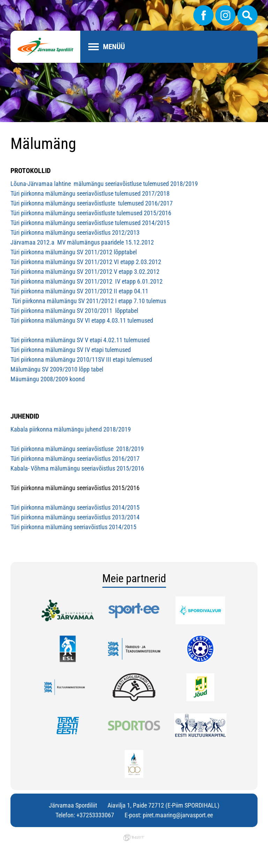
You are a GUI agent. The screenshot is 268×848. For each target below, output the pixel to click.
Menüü (114, 47)
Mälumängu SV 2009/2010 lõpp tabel (56, 369)
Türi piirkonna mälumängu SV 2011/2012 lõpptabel (73, 252)
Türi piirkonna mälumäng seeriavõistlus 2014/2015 (73, 527)
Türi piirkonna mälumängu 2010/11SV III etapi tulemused (81, 359)
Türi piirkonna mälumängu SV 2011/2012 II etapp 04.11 (79, 291)
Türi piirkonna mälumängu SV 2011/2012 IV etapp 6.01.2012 (86, 281)
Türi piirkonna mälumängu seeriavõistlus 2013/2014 (75, 517)
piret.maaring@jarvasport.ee (178, 815)
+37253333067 (95, 815)
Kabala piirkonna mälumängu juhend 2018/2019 (70, 429)
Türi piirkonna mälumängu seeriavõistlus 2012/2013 (75, 232)
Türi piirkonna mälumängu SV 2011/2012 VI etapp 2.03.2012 (85, 261)
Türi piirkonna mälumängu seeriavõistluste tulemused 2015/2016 (90, 213)
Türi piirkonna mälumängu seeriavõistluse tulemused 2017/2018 (90, 193)
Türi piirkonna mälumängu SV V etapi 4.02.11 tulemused (80, 340)
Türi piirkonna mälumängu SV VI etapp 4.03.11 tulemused (81, 320)
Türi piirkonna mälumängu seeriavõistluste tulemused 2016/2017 (91, 203)
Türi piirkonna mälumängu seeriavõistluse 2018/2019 (77, 448)
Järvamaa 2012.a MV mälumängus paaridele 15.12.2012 (82, 242)
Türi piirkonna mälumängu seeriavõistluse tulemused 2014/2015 (90, 222)
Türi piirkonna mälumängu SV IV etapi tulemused (70, 349)
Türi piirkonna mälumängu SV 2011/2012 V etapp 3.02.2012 (84, 271)
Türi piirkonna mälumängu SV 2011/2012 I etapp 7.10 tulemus (88, 301)
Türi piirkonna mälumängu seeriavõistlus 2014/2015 (75, 507)
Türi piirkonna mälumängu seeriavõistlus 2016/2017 (75, 458)
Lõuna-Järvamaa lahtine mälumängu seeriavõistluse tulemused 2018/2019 (104, 183)
